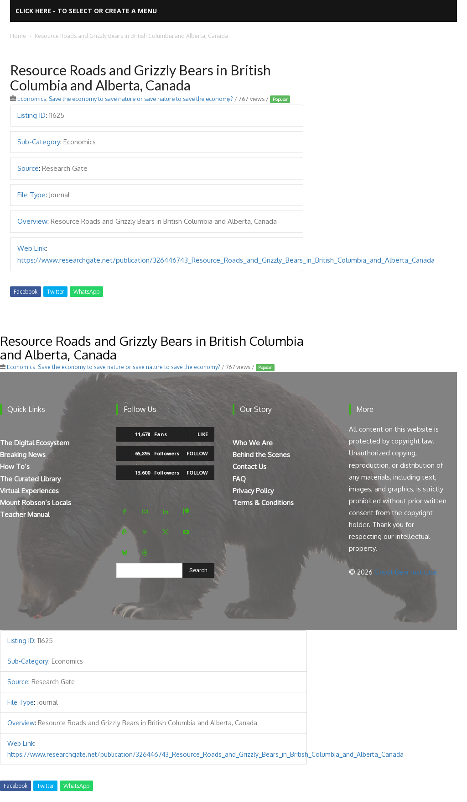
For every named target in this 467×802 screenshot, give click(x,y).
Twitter (55, 291)
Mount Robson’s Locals (35, 502)
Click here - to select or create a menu (86, 10)
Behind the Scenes (261, 454)
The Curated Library (30, 479)
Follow (197, 453)
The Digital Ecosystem (34, 442)
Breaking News (23, 454)
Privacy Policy (253, 490)
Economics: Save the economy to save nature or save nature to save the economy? (125, 98)
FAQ (239, 479)
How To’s (15, 466)
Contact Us (249, 466)
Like (202, 434)
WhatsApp (86, 291)
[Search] (198, 570)
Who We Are (253, 442)
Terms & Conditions (263, 502)
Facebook (25, 291)
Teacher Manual (25, 514)
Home (18, 36)
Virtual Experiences (29, 490)
